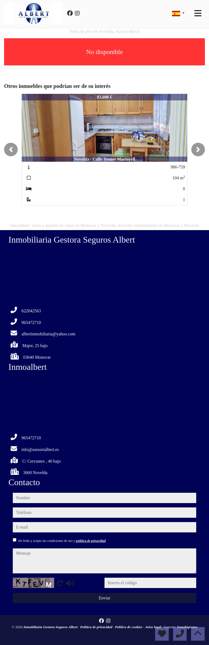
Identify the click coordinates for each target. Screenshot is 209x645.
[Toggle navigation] (198, 13)
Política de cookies (129, 627)
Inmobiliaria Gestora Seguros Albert (50, 627)
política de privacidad (91, 541)
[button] (11, 149)
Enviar (104, 598)
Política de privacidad (96, 627)
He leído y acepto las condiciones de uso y (62, 541)
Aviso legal (153, 627)
